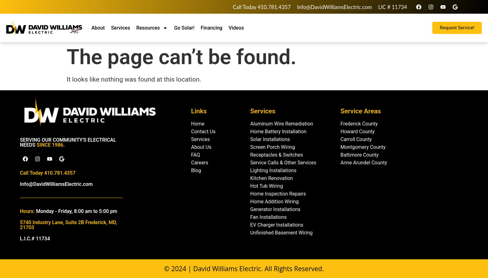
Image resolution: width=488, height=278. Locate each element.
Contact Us (203, 131)
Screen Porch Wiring (272, 147)
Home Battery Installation (278, 131)
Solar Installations (270, 139)
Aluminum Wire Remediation (281, 124)
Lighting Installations (273, 170)
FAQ (195, 155)
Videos (236, 28)
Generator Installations (275, 209)
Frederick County (359, 124)
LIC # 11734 (392, 7)
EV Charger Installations (276, 225)
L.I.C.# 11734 (35, 239)
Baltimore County (359, 155)
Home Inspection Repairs (278, 194)
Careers (199, 163)
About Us (201, 147)
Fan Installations (268, 217)
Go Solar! (184, 28)
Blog (196, 170)
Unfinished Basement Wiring (281, 233)
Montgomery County (363, 147)
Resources (152, 28)
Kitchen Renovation (271, 178)
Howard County (357, 131)
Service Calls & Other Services (283, 163)
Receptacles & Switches (276, 155)
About (98, 28)
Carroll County (356, 139)
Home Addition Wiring (274, 202)
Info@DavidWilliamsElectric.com (334, 7)
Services (120, 28)
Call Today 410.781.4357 (262, 7)
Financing (212, 28)
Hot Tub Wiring (266, 186)
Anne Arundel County (363, 163)
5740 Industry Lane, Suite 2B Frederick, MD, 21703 (68, 224)
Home (197, 124)
